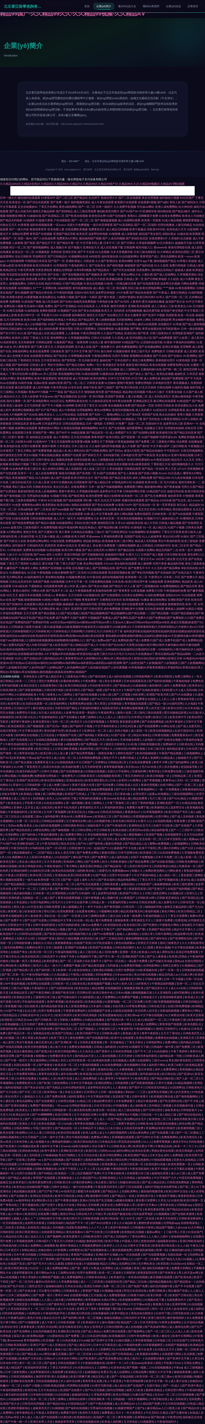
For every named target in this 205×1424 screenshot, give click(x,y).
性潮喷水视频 (137, 748)
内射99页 (121, 748)
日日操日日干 (22, 708)
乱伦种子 (94, 197)
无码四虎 (119, 310)
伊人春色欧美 (33, 915)
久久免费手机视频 (125, 206)
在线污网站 (167, 784)
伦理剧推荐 (81, 482)
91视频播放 (163, 1213)
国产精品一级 (158, 703)
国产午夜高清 (146, 455)
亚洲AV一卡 (191, 423)
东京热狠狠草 (26, 342)
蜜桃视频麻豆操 (142, 992)
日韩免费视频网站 (13, 929)
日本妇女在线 (73, 1286)
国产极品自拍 (126, 550)
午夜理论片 (155, 577)
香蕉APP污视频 (38, 391)
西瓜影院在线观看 (17, 274)
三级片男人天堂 (176, 1232)
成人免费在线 (152, 378)
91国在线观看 (90, 373)
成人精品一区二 (169, 875)
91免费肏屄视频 (131, 965)
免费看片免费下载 (138, 807)
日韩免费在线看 (172, 771)
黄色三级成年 (14, 405)
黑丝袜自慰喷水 (182, 509)
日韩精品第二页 (182, 775)
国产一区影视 (17, 1159)
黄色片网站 (168, 911)
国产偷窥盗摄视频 (106, 220)
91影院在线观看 (123, 1010)
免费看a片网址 (100, 1137)
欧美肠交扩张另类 (114, 364)
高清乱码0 (130, 333)
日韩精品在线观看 (53, 821)
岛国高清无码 (110, 708)
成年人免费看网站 (166, 1069)
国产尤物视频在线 (92, 554)
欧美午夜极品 (137, 229)
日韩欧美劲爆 (91, 1218)
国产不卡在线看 (185, 1286)
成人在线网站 (25, 979)
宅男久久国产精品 (192, 486)
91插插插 (138, 482)
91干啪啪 (75, 599)
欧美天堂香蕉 (195, 1015)
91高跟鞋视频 (163, 821)
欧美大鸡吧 (78, 536)
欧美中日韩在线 (65, 1195)
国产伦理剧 (101, 477)
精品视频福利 (22, 852)
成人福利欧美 (138, 1105)
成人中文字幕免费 (101, 513)
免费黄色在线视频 (34, 550)
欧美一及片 (186, 550)
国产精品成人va (32, 1354)
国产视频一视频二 (138, 1367)
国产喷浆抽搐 (172, 486)
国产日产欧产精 (48, 1191)
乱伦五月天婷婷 (111, 500)
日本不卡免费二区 (167, 857)
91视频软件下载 (87, 956)
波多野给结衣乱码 (99, 1087)
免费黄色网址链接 (81, 703)
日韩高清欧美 (9, 690)
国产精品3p (152, 500)
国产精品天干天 (46, 242)
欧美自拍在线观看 (63, 870)
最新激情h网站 (153, 486)
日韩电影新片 (189, 1110)
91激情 (64, 599)
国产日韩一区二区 (177, 297)
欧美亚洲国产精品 (136, 1155)
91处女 (8, 346)
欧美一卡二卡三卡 (186, 1146)
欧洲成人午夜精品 (66, 319)
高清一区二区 (39, 1399)
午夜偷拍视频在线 (94, 1363)
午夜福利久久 (40, 988)
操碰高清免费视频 (84, 301)
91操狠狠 (58, 1408)
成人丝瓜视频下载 (111, 247)
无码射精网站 (124, 319)
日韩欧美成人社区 (127, 784)
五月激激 (96, 1295)
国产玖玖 (121, 568)
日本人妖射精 (30, 396)
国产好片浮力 (8, 333)
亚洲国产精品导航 (64, 233)
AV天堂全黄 (34, 906)
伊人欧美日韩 (43, 753)
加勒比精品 (29, 1250)
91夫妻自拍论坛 (85, 1367)
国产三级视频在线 (147, 586)
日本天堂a (155, 1155)
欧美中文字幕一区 (157, 1381)
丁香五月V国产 (39, 464)
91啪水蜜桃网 (60, 572)
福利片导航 (152, 1186)
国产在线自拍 (29, 839)
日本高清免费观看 (140, 762)
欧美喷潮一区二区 (136, 577)
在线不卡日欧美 (163, 825)
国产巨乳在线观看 (124, 270)
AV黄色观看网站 (185, 288)
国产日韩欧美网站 (97, 450)
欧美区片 (77, 721)
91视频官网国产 (42, 419)
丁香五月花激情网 (59, 441)
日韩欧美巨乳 (191, 1033)
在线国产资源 (46, 938)
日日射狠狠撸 (186, 1394)
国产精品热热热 (21, 830)
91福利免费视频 (155, 595)
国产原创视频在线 (73, 274)
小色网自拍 (33, 1313)
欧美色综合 (82, 988)
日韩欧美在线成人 (97, 1277)
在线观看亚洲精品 (41, 355)
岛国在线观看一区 (37, 703)
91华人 (160, 297)
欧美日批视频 (184, 1376)
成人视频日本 (58, 247)
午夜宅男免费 (26, 270)
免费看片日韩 (154, 590)
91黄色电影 (183, 360)
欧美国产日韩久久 (131, 893)
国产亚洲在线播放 (16, 1105)
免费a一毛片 (94, 364)
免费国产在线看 (71, 455)
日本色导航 (21, 1141)
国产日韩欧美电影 (155, 279)
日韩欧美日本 (63, 1182)
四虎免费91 (143, 270)
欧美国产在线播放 (101, 947)
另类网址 (100, 762)
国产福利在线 (144, 265)
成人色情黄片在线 (18, 355)
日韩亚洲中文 (78, 848)
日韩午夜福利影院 (44, 924)
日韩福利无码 (35, 545)
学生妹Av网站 (145, 206)
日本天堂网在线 (128, 852)
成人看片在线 (179, 1381)
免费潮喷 (14, 301)
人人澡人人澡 (181, 1331)
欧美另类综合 (189, 1137)
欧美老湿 (85, 1073)
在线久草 (148, 933)
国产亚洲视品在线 (104, 568)
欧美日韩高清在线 (109, 1209)
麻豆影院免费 (43, 559)
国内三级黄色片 (170, 943)
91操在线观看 (20, 518)
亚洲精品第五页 (143, 401)
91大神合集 (30, 328)
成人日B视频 (123, 1268)
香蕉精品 (36, 961)
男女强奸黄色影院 (180, 1060)
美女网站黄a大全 (42, 1200)
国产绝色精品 (113, 391)
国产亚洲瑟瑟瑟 (18, 1304)
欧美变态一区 (17, 202)
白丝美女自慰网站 (132, 595)
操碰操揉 (68, 604)
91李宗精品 (164, 509)
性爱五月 (106, 1372)
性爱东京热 (22, 369)
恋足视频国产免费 (88, 1173)
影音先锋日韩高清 (124, 821)
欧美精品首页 (19, 992)
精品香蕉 (118, 324)
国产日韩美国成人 (123, 1354)
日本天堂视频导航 (121, 251)
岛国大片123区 (26, 938)
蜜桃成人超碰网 (175, 608)
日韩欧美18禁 (146, 897)
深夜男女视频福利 (11, 915)
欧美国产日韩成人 (76, 793)
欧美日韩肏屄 (167, 1128)
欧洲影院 (8, 1019)
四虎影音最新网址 (77, 1227)
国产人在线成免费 (44, 238)
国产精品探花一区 (97, 432)
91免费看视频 (49, 527)
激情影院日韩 (105, 522)
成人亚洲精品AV (125, 1403)
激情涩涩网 (7, 1055)
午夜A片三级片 (155, 391)
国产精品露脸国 (15, 884)
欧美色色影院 (75, 1001)
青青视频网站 (147, 789)
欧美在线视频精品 (161, 730)
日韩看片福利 (137, 1295)
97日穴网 (137, 378)
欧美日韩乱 (113, 437)
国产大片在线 (9, 1092)
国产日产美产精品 (46, 410)
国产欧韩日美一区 (118, 1019)
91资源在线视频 (71, 428)
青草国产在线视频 (41, 233)
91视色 (168, 342)
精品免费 (97, 988)
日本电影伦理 (129, 455)
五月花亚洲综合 (51, 360)
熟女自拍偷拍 (167, 414)
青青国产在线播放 (82, 1254)
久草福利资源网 (64, 346)
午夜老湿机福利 (140, 1168)
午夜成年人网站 (28, 568)
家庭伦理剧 (109, 852)
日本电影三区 (163, 1340)
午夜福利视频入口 (154, 915)
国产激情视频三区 (15, 495)
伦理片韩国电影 (90, 1164)
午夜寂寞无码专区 (106, 1186)
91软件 (122, 1046)
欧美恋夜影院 (17, 726)
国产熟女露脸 (24, 762)
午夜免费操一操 (92, 681)
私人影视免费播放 (77, 1006)
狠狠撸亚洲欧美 (16, 215)
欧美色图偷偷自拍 (111, 1015)
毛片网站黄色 (46, 608)
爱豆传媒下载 (50, 563)
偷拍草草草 (175, 495)
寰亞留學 (87, 169)
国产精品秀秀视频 (82, 753)
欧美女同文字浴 (133, 1209)
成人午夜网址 (61, 437)
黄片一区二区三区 (30, 1363)
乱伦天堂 (182, 559)
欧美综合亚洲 (141, 1150)
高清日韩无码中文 (141, 866)
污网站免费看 (189, 283)
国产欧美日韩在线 (127, 387)
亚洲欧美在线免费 (22, 1381)
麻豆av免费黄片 (92, 924)
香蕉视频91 (186, 1069)
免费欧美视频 (186, 437)
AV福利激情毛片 (34, 577)
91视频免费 (25, 775)
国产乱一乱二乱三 (74, 382)
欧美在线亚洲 (31, 956)
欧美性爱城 (51, 961)
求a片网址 (130, 324)
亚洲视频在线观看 (123, 1137)
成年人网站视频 (123, 513)
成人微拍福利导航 (86, 604)
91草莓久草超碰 (187, 261)
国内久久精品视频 (68, 938)
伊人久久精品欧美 (125, 1223)
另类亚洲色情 (43, 270)
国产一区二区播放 (188, 1132)
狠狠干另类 (67, 956)
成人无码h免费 (108, 952)
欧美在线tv (64, 504)
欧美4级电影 (196, 1019)
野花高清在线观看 (130, 1141)
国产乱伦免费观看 (156, 495)
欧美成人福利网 (112, 1421)
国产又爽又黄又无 (42, 346)
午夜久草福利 (28, 1277)
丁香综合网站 (138, 1236)
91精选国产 (184, 401)
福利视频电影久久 (182, 464)
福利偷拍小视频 (169, 197)
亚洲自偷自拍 (75, 780)
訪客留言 (193, 6)
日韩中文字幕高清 (139, 1245)
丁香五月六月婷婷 (62, 1241)
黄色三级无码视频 (21, 1168)
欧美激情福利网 (102, 590)
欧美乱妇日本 (21, 1114)
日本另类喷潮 (149, 1322)
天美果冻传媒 (173, 391)
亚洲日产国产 (39, 1344)
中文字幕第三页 (194, 310)
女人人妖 (182, 1245)
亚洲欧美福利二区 (28, 843)
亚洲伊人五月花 (24, 807)
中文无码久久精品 (157, 1412)
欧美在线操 (120, 830)
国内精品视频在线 (161, 1281)
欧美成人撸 (124, 798)
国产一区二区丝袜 (80, 1354)
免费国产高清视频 (50, 568)
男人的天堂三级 (156, 708)
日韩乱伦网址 (192, 1363)
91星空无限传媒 (102, 1385)
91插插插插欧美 (26, 694)
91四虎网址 (177, 1087)
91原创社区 (160, 410)
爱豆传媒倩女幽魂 (153, 301)
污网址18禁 (38, 590)
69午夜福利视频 (15, 983)
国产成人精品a (92, 1331)
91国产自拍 (78, 1024)
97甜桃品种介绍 (122, 482)
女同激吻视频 (133, 310)
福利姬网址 (144, 1177)
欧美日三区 (160, 717)
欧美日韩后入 (44, 748)
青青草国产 (98, 437)
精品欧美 (187, 581)
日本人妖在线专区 (177, 1308)
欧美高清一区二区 (66, 1064)
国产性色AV (37, 744)
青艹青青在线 (9, 1204)
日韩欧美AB (144, 1123)
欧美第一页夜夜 (151, 220)
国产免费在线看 (56, 1096)
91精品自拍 (189, 802)
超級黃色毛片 (41, 1408)
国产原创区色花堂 (137, 238)
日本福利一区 (87, 893)
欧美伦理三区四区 (41, 875)
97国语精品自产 (78, 1403)
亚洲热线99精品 (29, 1150)
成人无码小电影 (119, 730)
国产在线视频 (117, 428)
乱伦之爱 (31, 1010)
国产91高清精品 (123, 224)
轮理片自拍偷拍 (94, 464)
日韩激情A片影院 (143, 1227)
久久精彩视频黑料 (116, 1132)
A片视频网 (16, 414)
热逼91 (185, 1028)
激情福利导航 (95, 1241)
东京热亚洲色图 (154, 608)
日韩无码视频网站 (192, 450)
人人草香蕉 (102, 306)
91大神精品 (164, 251)
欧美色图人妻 (55, 229)
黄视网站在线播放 (141, 355)
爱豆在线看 (7, 387)
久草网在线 (49, 288)
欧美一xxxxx (186, 256)
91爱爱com (36, 373)
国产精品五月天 (74, 391)
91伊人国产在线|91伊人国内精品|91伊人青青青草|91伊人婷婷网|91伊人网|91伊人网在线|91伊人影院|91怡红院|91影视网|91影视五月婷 (98, 658)
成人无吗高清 (32, 1155)
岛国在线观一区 (177, 1254)
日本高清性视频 (97, 1335)
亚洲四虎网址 (104, 1083)
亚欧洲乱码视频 (103, 970)
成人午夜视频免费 (80, 590)
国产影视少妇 (44, 1051)
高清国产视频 (154, 834)
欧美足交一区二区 (23, 251)
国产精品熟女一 (102, 270)
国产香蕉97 (103, 1051)
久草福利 (174, 238)
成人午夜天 (48, 1322)
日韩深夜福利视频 (13, 1313)
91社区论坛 (57, 401)
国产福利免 (29, 834)
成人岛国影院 (73, 468)
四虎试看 (31, 279)
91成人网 (187, 974)
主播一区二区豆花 (28, 821)
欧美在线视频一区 (50, 1123)
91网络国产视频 (49, 1277)
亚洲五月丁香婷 (87, 1308)
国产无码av (116, 450)
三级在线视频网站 (182, 793)
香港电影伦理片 (165, 360)
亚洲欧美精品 (108, 1177)
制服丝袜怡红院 (130, 1182)
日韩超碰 (118, 1399)
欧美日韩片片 (72, 1218)
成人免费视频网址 (72, 1277)
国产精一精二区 (172, 369)
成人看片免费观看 (101, 920)
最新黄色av (27, 559)
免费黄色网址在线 (178, 364)
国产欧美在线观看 (126, 1073)
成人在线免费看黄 (46, 473)
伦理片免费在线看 (49, 1010)
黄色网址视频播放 (23, 410)
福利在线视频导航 (113, 577)
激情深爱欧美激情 (20, 419)
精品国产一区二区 (156, 1019)
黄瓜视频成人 (181, 382)
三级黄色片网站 (166, 441)
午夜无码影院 (51, 843)
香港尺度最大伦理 (83, 784)
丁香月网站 (70, 866)
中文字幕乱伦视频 (182, 1168)
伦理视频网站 (84, 410)
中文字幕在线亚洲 (30, 730)
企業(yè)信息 (173, 6)
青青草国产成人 (150, 256)
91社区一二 (37, 1268)
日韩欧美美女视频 (116, 464)
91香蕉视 (23, 224)
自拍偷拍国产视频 (38, 1186)
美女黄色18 (163, 455)
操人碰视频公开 (73, 906)
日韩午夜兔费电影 (139, 1335)
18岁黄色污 (142, 983)
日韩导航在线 (181, 1313)
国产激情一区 (9, 753)
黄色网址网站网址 (38, 541)
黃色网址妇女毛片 (135, 1119)
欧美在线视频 (157, 364)
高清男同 (76, 608)
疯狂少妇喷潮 (112, 495)
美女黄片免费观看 (104, 545)
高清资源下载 (121, 1096)
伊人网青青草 (21, 346)
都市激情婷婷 (112, 342)
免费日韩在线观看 (115, 1331)
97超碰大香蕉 (44, 220)
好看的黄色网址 (83, 1182)
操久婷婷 (106, 351)
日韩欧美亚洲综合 (168, 897)
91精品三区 (84, 1101)
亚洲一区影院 (13, 1155)
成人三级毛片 (10, 839)
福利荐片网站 (157, 1064)
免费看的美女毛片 (61, 1055)
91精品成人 (168, 757)
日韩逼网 (129, 247)
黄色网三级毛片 (10, 559)
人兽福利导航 (26, 536)
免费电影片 (158, 351)
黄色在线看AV (75, 1232)
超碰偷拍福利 (54, 1286)
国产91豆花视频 (95, 1390)
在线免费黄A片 (158, 238)
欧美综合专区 (10, 1326)
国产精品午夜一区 (68, 242)
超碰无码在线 (175, 491)
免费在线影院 (142, 513)
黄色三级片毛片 (141, 351)
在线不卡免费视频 (142, 857)
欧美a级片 (42, 1037)
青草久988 (61, 1295)
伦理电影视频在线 (80, 1105)
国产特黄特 (150, 924)
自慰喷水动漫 (73, 1263)
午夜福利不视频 (166, 1195)
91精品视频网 (184, 1083)
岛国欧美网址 (130, 1191)
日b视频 (114, 369)
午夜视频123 (196, 446)
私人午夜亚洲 (113, 1381)
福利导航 (195, 387)
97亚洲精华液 (148, 211)
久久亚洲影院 (163, 992)
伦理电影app (171, 1223)
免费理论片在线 (26, 712)
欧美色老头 (15, 802)
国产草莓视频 (152, 780)
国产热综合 (60, 355)
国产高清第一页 (86, 473)
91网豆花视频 (15, 310)
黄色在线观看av (125, 943)
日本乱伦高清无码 (20, 581)
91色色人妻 (96, 342)
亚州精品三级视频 (160, 1105)
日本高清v (118, 581)
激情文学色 (30, 532)
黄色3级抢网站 (68, 206)
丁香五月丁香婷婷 (17, 563)
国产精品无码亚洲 (185, 432)
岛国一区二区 (136, 423)
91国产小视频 (176, 527)
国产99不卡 (63, 432)
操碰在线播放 (113, 1317)
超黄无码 (16, 527)
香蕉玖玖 (195, 1051)
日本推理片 (7, 450)
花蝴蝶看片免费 (148, 215)
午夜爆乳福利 (17, 1317)
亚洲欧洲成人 (74, 261)
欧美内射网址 (98, 378)
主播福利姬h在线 (151, 369)
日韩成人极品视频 (170, 522)
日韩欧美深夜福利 (190, 1218)
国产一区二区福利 (145, 224)
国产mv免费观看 (104, 933)
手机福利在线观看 (33, 1001)
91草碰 (177, 324)
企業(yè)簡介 (103, 6)
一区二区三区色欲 (44, 1308)
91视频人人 (190, 1259)
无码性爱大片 (170, 690)
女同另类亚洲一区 (80, 1060)
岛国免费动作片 (177, 1299)
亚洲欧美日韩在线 (79, 1313)
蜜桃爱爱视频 (191, 220)
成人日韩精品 (144, 545)
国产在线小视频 (148, 473)
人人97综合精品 (66, 414)
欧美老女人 (23, 1110)
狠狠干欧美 (90, 387)
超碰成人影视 (8, 315)
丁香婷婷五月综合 (29, 360)
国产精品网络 (171, 568)
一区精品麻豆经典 (125, 283)
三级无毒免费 (26, 513)
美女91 (185, 879)
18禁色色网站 (42, 830)
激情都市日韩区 (100, 1195)
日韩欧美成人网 (121, 1146)
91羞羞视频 (122, 328)
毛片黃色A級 (122, 793)
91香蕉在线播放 (26, 1078)
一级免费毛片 (68, 775)
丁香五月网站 (23, 450)
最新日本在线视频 (30, 595)
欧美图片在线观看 (126, 202)
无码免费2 (195, 1399)
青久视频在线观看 (11, 879)
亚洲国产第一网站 (43, 432)
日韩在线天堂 (157, 1006)
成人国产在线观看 (47, 1417)
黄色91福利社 (21, 590)
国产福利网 (70, 1317)
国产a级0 (163, 202)
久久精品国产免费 (149, 1403)
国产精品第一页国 (142, 405)
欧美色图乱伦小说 (186, 405)
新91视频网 (22, 292)
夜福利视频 (152, 911)
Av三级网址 (65, 694)
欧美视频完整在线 (162, 1096)
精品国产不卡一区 (77, 1223)
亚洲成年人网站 (73, 861)
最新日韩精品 (178, 292)
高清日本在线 (52, 766)
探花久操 (20, 1335)
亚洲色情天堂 (145, 1195)
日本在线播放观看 (22, 748)
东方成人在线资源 (50, 712)
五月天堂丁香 (61, 559)
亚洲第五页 (187, 1037)
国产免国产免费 (138, 1286)
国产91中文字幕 (126, 789)
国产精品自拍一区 (66, 1128)
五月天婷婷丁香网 (32, 1024)
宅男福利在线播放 (38, 495)
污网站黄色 (174, 870)
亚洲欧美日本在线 (69, 1331)
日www (65, 1146)
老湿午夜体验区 (120, 1227)
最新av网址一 (155, 1232)
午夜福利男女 (107, 712)
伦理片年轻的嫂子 (120, 875)
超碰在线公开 (170, 518)
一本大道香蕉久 (134, 1412)
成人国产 (50, 897)
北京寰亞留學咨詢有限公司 (22, 6)
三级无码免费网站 (13, 947)
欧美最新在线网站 (148, 1354)
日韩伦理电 (84, 830)
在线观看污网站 (172, 1354)
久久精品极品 (60, 974)
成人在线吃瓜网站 (53, 468)
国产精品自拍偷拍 (152, 450)
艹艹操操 (168, 288)
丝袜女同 (190, 428)
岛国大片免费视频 (78, 224)
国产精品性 (81, 197)
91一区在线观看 (130, 1254)
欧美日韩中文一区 (29, 315)
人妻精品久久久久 (33, 1096)
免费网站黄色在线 (76, 401)
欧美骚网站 (154, 532)
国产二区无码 (78, 572)
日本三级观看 (54, 947)
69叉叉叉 (12, 595)
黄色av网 (35, 423)
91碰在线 (183, 233)
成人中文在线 (66, 1308)
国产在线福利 (163, 572)
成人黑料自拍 (76, 450)
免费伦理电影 (143, 382)
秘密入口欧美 (135, 1390)
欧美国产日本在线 (30, 1358)
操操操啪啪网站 (181, 1236)
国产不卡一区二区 (25, 888)
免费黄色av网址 (31, 504)
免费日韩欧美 (157, 1290)
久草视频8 (21, 391)
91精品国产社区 (156, 491)
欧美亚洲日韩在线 (164, 1245)
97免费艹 (121, 423)
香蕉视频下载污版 (110, 1308)
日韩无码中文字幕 (134, 1317)
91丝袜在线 (55, 513)
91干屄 (28, 699)
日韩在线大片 (84, 1213)
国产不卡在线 (86, 251)
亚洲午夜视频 (56, 1001)
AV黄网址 (135, 780)
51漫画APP (40, 441)
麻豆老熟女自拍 (43, 708)
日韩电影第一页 (62, 1110)
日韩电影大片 (29, 1259)
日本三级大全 (80, 446)
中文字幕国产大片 (165, 1177)
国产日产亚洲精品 (65, 306)
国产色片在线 (16, 1286)
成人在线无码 (44, 807)
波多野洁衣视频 (170, 283)
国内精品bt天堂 (85, 1055)
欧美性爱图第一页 (179, 1164)
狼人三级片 (63, 608)
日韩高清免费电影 (178, 1182)
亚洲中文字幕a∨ (148, 1204)
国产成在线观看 (73, 500)
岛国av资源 (40, 382)
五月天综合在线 (88, 1155)
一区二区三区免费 (132, 1001)
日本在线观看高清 (135, 681)
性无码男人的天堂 (146, 1010)
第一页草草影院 (166, 504)
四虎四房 (50, 545)
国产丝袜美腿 (55, 744)
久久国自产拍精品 (112, 333)
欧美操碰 (107, 541)
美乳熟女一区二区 (63, 884)
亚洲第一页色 (128, 952)
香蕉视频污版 (14, 1006)
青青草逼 (154, 771)
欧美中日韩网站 (182, 1335)
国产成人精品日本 (99, 482)
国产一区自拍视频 (36, 1119)
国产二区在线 (146, 1218)
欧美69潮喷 (126, 261)
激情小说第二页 (127, 712)
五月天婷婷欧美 (13, 319)
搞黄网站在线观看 (26, 428)
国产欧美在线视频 (76, 215)
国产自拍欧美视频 (163, 861)
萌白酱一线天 (91, 500)
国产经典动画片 (68, 997)
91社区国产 (187, 197)
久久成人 (137, 1019)
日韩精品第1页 (117, 762)
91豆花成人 (175, 473)
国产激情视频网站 (38, 247)
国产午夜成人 (161, 292)
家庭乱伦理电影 (63, 270)
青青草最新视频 (113, 766)
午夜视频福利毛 (18, 812)
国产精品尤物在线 (163, 1078)
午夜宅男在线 (58, 387)
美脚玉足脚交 (171, 965)
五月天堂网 (30, 613)
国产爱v (141, 929)
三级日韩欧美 (178, 446)
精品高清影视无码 (132, 911)
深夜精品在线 (41, 1033)
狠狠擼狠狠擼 (32, 599)
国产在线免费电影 (153, 721)
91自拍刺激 (62, 1394)
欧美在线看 (7, 1132)
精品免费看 (57, 333)
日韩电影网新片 (143, 676)
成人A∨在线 (179, 988)
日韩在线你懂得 (124, 947)
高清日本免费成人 (43, 857)
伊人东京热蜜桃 (169, 766)
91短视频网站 (137, 532)
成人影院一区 (139, 730)
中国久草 (101, 1213)
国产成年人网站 (26, 1209)
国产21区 (188, 848)
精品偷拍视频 (22, 893)
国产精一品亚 (71, 879)
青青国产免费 (76, 1304)
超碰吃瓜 (180, 373)
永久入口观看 (145, 947)
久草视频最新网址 (79, 337)
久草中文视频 (164, 1083)
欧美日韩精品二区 (189, 911)
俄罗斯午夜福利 (21, 721)
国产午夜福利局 (116, 825)
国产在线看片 (75, 1159)
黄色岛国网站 (168, 256)
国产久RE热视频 (63, 1209)
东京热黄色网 (44, 1028)
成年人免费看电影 (175, 685)
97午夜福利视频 (63, 292)
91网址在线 (168, 726)
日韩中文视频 (50, 771)
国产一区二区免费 (84, 1069)
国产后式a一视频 (57, 726)
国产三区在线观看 (131, 1186)
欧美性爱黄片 (72, 1236)
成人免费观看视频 (115, 1295)
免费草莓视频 (162, 1141)
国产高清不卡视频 (153, 315)
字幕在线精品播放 (49, 455)
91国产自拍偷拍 (116, 215)
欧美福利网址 (59, 703)
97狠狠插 (188, 495)
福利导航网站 (182, 992)
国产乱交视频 (104, 1200)
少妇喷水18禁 (23, 441)
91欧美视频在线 (147, 970)
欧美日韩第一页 (194, 1200)
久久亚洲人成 (120, 337)
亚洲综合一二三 (106, 1123)
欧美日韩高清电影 (86, 1015)
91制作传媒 (25, 382)
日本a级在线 (20, 586)
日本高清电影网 (162, 319)
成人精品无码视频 (117, 229)
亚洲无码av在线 (139, 830)
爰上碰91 (81, 586)
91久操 (22, 333)
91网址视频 (9, 775)
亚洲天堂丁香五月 (86, 405)
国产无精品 (53, 1087)
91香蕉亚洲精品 (171, 419)
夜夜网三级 (15, 911)
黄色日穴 (124, 717)
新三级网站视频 (53, 793)
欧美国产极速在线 (120, 1213)
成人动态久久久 (35, 1236)
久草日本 (197, 1358)
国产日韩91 (128, 242)
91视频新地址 (17, 572)
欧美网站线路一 (37, 1335)
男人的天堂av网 (189, 1272)
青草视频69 (92, 1299)
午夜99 (42, 500)
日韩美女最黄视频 (91, 1042)
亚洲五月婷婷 (93, 1286)
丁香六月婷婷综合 (101, 793)
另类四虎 (56, 251)
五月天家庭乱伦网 (85, 1114)
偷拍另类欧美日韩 (185, 1119)
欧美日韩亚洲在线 (16, 1268)
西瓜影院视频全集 (119, 572)
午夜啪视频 (44, 572)
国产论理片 (48, 1204)
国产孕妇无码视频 (142, 572)
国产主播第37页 (48, 532)
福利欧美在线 (134, 522)
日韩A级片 (43, 1241)
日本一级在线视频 (192, 328)
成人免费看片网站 (71, 834)
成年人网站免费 (142, 477)
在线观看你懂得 (155, 1358)
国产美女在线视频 (89, 310)
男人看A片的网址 (169, 848)
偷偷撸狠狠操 (163, 884)
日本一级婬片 (104, 206)
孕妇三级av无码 (22, 486)
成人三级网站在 (130, 369)
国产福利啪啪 (45, 319)
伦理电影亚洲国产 (183, 333)
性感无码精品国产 (28, 771)
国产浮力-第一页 (110, 956)
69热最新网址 (64, 522)
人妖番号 (69, 712)
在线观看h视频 (147, 202)
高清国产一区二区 (104, 1417)
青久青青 (64, 532)
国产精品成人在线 (38, 333)
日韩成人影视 (195, 265)
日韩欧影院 (7, 1232)
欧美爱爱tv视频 (80, 441)
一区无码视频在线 (11, 1223)
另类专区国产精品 (66, 708)
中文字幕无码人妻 (91, 242)
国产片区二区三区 (30, 1092)
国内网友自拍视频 (27, 735)
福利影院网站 (76, 279)
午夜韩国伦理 (119, 1168)
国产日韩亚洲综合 (116, 532)
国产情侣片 (116, 586)
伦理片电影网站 (40, 902)
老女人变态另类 (65, 852)
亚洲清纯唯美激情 (171, 997)
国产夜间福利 (98, 676)
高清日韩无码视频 (79, 369)
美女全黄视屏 (113, 681)
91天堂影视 (25, 554)
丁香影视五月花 (160, 464)
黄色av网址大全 (131, 274)
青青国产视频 (91, 1290)
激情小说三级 (63, 1349)
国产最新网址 (137, 1331)
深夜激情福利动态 (193, 789)
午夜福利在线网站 (184, 342)
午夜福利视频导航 (66, 952)
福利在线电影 (14, 1087)
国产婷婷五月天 (92, 455)
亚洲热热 (60, 875)
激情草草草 (43, 1376)
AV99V (133, 902)
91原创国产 (63, 857)
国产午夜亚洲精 (40, 992)
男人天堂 (170, 468)
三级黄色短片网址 (76, 676)
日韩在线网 (164, 387)
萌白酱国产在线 (178, 1290)
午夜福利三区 (107, 1028)
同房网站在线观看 (78, 1385)
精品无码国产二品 (167, 550)
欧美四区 (30, 1213)
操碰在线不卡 (96, 825)
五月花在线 (47, 735)
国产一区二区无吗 (101, 839)
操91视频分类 (110, 1322)
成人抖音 (69, 586)
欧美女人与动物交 (193, 215)
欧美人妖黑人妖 (93, 1132)
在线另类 (118, 1006)
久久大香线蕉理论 (193, 943)
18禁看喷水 (76, 1250)
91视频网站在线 (78, 256)
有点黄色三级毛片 (106, 1182)
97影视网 (61, 1250)
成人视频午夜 (110, 897)
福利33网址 (123, 1150)
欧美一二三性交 (26, 681)
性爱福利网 (139, 771)
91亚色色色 (117, 1367)
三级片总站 (114, 915)
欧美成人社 (192, 997)
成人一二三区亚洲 (92, 1281)
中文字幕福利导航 (99, 1096)
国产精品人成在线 (19, 1177)
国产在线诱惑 (190, 522)
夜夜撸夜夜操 (63, 943)
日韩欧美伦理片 (92, 1236)
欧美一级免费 (132, 915)
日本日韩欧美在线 (175, 554)
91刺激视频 (57, 581)
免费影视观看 (48, 310)
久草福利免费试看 (112, 536)
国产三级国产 (106, 387)
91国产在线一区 (121, 735)
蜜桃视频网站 (89, 428)
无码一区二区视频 (188, 780)
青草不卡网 (160, 762)
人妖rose (180, 1227)
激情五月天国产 (96, 315)
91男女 (42, 279)
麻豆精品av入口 (157, 1408)
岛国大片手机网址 (118, 771)
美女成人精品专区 (30, 861)
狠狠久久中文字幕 (160, 1372)
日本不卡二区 (111, 242)
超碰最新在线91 (167, 1241)
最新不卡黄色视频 (98, 1304)
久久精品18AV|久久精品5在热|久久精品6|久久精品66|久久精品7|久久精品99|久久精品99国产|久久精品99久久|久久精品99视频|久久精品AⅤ (86, 183)
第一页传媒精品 (114, 1042)
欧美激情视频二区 (189, 1128)
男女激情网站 (39, 1060)
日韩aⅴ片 (50, 1358)
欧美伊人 (110, 1245)
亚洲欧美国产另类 (179, 599)
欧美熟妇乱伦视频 (133, 1232)
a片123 (181, 468)
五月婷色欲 (131, 1421)
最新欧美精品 (154, 1390)
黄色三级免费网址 (143, 360)
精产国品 (5, 477)
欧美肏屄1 (117, 1277)
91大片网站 (195, 1227)
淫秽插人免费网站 (71, 1019)
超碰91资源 (55, 382)
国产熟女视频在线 (65, 396)
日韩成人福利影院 (105, 1046)
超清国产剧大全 (175, 301)
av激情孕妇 (22, 1200)
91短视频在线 (91, 595)
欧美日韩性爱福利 (138, 459)
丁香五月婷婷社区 (133, 775)
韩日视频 (98, 396)
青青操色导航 (186, 699)
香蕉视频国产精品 (23, 477)
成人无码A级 (188, 690)
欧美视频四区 (118, 1335)
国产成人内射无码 (20, 211)
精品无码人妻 (101, 1376)
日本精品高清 (108, 1141)
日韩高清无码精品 (111, 812)
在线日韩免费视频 (179, 1006)
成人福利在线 (120, 857)
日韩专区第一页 (190, 902)
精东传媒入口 (144, 247)
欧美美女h (196, 685)
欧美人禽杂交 (162, 1335)
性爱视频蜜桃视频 (169, 1001)
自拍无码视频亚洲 (44, 1331)
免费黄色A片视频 (127, 1114)
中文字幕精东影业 (106, 726)
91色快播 (65, 315)
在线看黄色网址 (86, 911)
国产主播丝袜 (179, 1412)
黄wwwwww (14, 1340)
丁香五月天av (146, 559)
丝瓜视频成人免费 (124, 1060)
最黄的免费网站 (95, 1159)
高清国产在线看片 (71, 1390)
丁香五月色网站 (48, 206)
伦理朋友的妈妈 (174, 428)
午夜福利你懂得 (90, 708)
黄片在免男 (145, 1349)
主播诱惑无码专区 (110, 599)
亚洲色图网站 (172, 581)
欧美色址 (19, 1186)
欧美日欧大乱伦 (26, 717)
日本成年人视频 (100, 1006)
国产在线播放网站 (150, 346)
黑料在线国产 (126, 753)
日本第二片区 (171, 577)
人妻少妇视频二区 (136, 396)
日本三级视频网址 (20, 1295)
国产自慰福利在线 (62, 988)
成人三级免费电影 (86, 1078)
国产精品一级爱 (92, 690)
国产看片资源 (106, 297)
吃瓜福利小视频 (34, 306)
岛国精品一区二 (32, 897)
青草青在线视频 (84, 1123)
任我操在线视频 (95, 771)
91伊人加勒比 (190, 419)
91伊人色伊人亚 (123, 983)
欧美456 (112, 739)
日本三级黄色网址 (16, 1372)
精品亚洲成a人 (88, 527)
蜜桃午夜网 (49, 446)
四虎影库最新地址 (19, 1408)
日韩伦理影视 (115, 1326)
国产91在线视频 (54, 1159)
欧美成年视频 (53, 604)
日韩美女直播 (95, 382)
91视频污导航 (59, 495)
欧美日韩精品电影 (76, 685)
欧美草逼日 (20, 1182)
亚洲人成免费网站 (166, 206)
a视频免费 (72, 744)
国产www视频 (60, 509)
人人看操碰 (72, 333)
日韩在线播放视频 (41, 518)
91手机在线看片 (103, 943)
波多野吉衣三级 (173, 423)
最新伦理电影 (114, 843)
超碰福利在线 (80, 1394)
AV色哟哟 (68, 405)
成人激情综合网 (179, 1326)
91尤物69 (110, 382)
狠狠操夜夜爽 (182, 1372)
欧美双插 (164, 1263)
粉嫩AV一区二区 (10, 1385)
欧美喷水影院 (14, 297)
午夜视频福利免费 (175, 590)
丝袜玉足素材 (73, 1092)
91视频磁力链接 (112, 1290)
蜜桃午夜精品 (68, 1245)
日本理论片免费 (141, 717)
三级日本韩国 (144, 1069)
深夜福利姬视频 (170, 1010)
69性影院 (95, 256)
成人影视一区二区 (191, 857)
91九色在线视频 (181, 477)
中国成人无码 (130, 1241)
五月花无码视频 (80, 437)
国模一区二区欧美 (188, 1349)
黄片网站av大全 (46, 1272)
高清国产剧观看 (114, 396)
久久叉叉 (188, 459)
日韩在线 (89, 261)
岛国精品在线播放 (156, 604)
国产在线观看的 (111, 595)
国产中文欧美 (95, 1232)
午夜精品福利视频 (163, 983)
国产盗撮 (50, 1363)
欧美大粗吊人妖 (192, 532)
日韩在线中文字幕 (50, 1218)
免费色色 (198, 681)
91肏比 (185, 536)
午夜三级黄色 (47, 694)
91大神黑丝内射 (175, 1015)
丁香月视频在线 (29, 1204)
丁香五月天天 (148, 879)
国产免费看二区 (145, 441)
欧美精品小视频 (31, 793)
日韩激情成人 (72, 1290)
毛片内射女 (171, 482)
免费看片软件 (69, 1412)
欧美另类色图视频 (36, 1046)
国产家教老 (45, 1064)
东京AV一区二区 (165, 1394)
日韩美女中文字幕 (19, 924)
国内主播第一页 (16, 401)
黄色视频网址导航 (69, 373)
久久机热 (173, 279)
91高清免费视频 (169, 852)
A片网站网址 (14, 532)
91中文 (103, 428)
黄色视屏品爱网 (130, 721)
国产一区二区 (86, 206)
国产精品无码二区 (66, 1028)
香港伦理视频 (149, 784)
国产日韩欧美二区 (46, 1019)
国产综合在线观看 (38, 202)
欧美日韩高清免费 (79, 875)
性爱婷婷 (196, 382)
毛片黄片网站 (9, 1322)
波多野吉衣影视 (35, 1223)
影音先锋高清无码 (70, 1326)
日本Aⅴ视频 (123, 992)
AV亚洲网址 (190, 355)
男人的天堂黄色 (180, 1092)
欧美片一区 (66, 699)
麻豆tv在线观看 (147, 324)
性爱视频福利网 (143, 816)
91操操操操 (140, 685)
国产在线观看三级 (163, 1132)
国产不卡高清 (193, 378)
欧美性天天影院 (90, 1412)
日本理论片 (91, 1092)
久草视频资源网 (24, 1241)
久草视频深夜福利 (87, 491)
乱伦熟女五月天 (165, 1349)
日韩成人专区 (58, 1060)
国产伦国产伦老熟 (36, 920)
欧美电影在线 (12, 446)
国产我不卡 (136, 1087)
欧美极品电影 (114, 279)
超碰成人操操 (183, 270)
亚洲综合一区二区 (95, 730)
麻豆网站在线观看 (164, 401)
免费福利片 (170, 744)
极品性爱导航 (151, 310)
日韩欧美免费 (153, 979)
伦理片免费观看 (87, 1272)
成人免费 (191, 410)
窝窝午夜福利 (127, 1123)
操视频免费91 (17, 283)
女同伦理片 (140, 793)
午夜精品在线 (164, 1146)
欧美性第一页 (103, 1259)
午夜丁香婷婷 (179, 1051)
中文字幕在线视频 (183, 947)
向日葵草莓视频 (95, 721)
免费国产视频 (72, 965)
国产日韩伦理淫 (93, 608)
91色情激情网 (15, 261)
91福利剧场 (31, 310)
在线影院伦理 (114, 1281)
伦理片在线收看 (26, 1173)
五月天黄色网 (53, 861)
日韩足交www (24, 1019)
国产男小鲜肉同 (57, 279)
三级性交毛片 (35, 1286)
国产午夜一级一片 (16, 1421)
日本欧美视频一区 (69, 1322)
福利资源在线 (109, 256)
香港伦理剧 (66, 328)
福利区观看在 (77, 1096)
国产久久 (106, 848)
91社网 (102, 405)
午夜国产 (129, 690)
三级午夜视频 (91, 897)
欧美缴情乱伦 (160, 807)
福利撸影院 (79, 315)
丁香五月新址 (135, 1042)
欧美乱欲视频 (165, 373)
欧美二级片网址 (124, 541)
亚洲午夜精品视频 (182, 455)
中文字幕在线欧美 (113, 1173)
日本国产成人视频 (152, 554)
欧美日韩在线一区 (113, 1218)
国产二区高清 (42, 509)
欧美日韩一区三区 (41, 952)
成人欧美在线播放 (99, 1024)
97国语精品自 (9, 1015)
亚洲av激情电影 (182, 396)
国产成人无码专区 (79, 929)
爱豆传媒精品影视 (175, 712)
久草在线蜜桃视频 (96, 834)
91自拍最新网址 (129, 256)
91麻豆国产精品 (142, 1394)
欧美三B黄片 (176, 1064)
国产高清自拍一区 (144, 504)
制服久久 (138, 870)
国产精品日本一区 (19, 1033)
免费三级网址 (183, 676)
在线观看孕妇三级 (51, 685)
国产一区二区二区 (82, 220)
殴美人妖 (175, 1408)
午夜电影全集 (105, 301)
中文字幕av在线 (141, 1304)
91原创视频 (53, 550)
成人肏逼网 (12, 1259)
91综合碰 (166, 500)
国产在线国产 (184, 825)
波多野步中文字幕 (111, 491)
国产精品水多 (79, 559)
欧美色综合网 (97, 215)
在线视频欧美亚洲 (109, 775)
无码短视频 (195, 1141)
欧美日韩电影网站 (66, 1051)
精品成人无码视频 (146, 541)
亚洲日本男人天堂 (41, 1421)
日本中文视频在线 (61, 482)
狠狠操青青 (122, 920)
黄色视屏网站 (25, 378)
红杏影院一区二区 (76, 839)
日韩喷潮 (130, 1272)
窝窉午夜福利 (41, 1110)
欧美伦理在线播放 (53, 780)
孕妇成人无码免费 (88, 1204)
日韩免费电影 (105, 328)
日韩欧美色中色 (30, 1015)
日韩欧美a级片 (111, 1033)
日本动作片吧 (9, 1363)
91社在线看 (109, 509)
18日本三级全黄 (165, 559)
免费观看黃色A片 (182, 735)
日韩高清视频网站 (22, 1376)
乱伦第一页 (85, 396)
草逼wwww (93, 536)
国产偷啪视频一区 (63, 830)
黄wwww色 (160, 247)
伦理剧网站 (12, 834)
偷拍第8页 (156, 685)
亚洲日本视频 (170, 346)
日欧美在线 (186, 744)
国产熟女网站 (120, 1304)
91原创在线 (61, 1254)
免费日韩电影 (177, 265)
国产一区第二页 (186, 784)
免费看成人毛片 (112, 1412)
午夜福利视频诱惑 (11, 1390)
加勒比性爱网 (20, 233)
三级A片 (99, 532)
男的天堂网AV (56, 364)
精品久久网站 (109, 1263)
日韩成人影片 (38, 364)
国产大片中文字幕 (76, 351)
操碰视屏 (130, 265)
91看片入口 (133, 554)
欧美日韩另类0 (146, 297)
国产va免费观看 (163, 337)
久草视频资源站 (187, 274)
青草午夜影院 (150, 1033)
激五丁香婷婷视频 (143, 802)
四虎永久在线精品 (185, 1159)
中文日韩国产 (84, 762)
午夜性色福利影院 (16, 744)
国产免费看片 (101, 857)
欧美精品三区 (103, 816)
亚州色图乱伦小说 (140, 337)
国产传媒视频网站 (112, 486)
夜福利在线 (105, 1069)
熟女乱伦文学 (52, 1317)
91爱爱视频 (31, 297)
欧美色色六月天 (176, 229)
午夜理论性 (174, 1417)
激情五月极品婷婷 (43, 211)
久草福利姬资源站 (113, 807)
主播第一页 (197, 364)
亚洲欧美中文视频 (132, 608)
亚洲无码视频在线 (123, 410)
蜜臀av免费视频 (159, 843)
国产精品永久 (111, 1191)
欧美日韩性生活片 (82, 477)
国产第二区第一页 (13, 974)
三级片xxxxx (159, 1060)
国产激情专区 (57, 1304)
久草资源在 (64, 446)
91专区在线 (75, 387)
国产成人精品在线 (153, 1182)
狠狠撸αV (42, 1055)
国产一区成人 (172, 1385)
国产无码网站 (8, 513)
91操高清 (176, 1200)
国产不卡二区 (143, 1051)
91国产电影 (100, 875)
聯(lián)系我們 (151, 6)
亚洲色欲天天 (91, 247)
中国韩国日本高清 (36, 261)
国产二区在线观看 (129, 197)
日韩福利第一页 (36, 784)
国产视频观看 (36, 726)
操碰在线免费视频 (28, 1299)
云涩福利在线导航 (151, 342)
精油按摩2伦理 (184, 933)
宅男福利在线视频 (101, 1408)
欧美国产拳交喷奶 (172, 310)
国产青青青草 (121, 590)
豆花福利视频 (75, 464)
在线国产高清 (17, 1263)
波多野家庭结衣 (24, 1272)
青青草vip (169, 780)
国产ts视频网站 (88, 419)
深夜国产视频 (40, 581)
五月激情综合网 (76, 821)
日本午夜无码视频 (25, 1254)
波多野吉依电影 (105, 292)
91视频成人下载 (132, 419)
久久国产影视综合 (106, 261)
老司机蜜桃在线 (82, 288)
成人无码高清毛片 (159, 396)
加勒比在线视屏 (81, 504)
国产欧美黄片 (9, 1146)
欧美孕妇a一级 (53, 1092)
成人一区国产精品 (111, 1119)
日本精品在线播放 (82, 532)
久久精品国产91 (87, 1177)
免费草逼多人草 (125, 1204)
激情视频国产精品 (165, 261)
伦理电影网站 (152, 965)
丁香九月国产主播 (71, 563)
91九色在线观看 (73, 513)
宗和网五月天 (100, 369)
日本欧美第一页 (162, 513)
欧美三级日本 (32, 468)
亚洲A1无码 (87, 1200)
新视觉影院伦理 (147, 1272)
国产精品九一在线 (123, 1195)
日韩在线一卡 (149, 1114)
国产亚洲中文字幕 (102, 1340)
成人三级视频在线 (103, 459)
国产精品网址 (126, 929)
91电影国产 (145, 884)
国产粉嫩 (75, 509)
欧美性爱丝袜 (41, 721)
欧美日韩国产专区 (177, 812)
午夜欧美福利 (53, 866)
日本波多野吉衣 (52, 423)
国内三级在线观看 (151, 712)
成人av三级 (178, 1173)
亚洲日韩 (36, 812)
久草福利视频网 (146, 242)
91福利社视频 (180, 387)
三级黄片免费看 (163, 920)
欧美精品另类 (22, 997)
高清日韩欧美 (63, 1114)
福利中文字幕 (50, 1146)
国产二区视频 (122, 694)
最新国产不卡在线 (125, 848)
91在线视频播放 (161, 1367)
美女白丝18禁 (171, 536)
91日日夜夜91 (165, 242)
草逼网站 (151, 1128)
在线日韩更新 (9, 730)
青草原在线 (26, 753)
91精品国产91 (130, 342)
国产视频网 (54, 1236)
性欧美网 (139, 694)
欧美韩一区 (65, 970)
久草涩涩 (192, 373)
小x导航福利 (14, 550)
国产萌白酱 (158, 1417)
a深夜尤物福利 (80, 1146)
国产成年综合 (159, 938)
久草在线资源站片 (19, 1308)
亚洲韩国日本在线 (57, 1024)
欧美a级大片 (74, 730)
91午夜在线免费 (122, 401)
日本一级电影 (94, 423)
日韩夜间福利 (56, 1223)
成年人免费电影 (174, 1155)
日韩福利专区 (162, 545)
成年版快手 (19, 545)
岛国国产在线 (132, 536)
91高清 (131, 744)
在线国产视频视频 (176, 1344)
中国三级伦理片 (43, 1128)
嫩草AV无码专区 (46, 1281)
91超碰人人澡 (48, 1078)
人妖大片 (12, 554)
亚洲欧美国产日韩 (109, 604)
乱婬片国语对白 (185, 730)
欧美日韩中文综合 (177, 1191)
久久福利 (94, 446)
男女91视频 (30, 455)
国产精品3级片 (181, 211)
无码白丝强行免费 (85, 522)
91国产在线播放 (107, 473)
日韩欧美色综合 (42, 486)
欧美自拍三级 (90, 938)
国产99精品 (46, 1173)
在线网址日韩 (128, 1263)
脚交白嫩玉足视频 (55, 1354)
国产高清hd (185, 1073)
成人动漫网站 (122, 1372)
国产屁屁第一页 (131, 437)
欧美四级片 (26, 1028)
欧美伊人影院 (20, 337)
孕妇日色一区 (53, 915)
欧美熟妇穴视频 (19, 464)
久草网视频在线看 (79, 355)
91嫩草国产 (11, 568)
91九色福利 (42, 477)
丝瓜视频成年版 (184, 1105)
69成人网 (82, 1195)
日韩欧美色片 (194, 1087)
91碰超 (80, 1241)
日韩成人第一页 (134, 279)
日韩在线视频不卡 (69, 1363)
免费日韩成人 (128, 757)
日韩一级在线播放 (112, 1092)
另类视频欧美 (195, 468)
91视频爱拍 (147, 1421)
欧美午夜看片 (50, 1150)
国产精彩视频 (115, 265)
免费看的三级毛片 (30, 965)
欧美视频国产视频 (99, 983)
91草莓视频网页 (153, 812)
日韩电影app (184, 1204)
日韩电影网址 (154, 1042)
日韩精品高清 (20, 423)
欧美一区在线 (186, 315)
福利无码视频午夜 (158, 1268)
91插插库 (29, 220)
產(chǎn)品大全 (127, 6)
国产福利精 (86, 735)
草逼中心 (19, 784)
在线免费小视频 (48, 1213)
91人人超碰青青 (152, 536)
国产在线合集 (28, 1290)
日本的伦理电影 (123, 1051)
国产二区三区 (64, 197)
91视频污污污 (152, 518)
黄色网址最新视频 (132, 708)
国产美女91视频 (98, 586)
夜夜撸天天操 (161, 1304)
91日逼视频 (55, 500)
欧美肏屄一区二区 (132, 495)
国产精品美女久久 (157, 988)
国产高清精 (63, 1259)
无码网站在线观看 (51, 839)
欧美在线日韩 (132, 924)
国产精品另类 (188, 586)
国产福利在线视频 (160, 681)
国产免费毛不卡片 (139, 568)
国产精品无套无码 (120, 477)
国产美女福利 (107, 879)
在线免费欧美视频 (76, 229)
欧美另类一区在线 (104, 1110)
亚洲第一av (34, 1159)
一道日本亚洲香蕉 (101, 224)
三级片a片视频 (20, 988)
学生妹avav (46, 396)
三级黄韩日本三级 (44, 997)
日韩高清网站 (22, 1128)
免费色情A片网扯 (49, 428)
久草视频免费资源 (193, 852)
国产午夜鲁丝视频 (66, 1200)
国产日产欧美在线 (53, 789)
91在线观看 (189, 595)
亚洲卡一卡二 (26, 473)
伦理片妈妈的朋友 (69, 924)
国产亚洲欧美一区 (66, 1042)
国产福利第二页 (46, 970)
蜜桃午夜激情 (125, 382)
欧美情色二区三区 (160, 1119)
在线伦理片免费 (48, 1069)
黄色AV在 (67, 816)
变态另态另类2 (147, 509)
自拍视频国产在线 (99, 1010)
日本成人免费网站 (146, 1024)
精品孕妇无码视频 (134, 391)
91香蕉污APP (123, 504)
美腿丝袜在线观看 (133, 500)
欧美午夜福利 (175, 721)
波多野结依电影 (98, 233)
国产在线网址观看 (144, 432)
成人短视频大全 (40, 1141)
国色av (179, 961)
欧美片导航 (112, 1241)
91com (163, 473)
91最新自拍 (106, 373)
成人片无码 (151, 522)
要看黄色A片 (133, 812)
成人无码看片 (143, 410)
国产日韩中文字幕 (148, 1137)
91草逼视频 (138, 590)
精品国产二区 (129, 1322)
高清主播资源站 (24, 1051)
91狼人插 (105, 694)
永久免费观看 (195, 1317)
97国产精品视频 (73, 283)
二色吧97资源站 (126, 297)
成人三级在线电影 (129, 1110)
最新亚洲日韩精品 (137, 364)
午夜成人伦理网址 (102, 1268)
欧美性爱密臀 (94, 495)
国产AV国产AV (129, 211)
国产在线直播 (8, 473)
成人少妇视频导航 (35, 324)
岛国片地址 (154, 1385)
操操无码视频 (67, 473)
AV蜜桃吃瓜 (186, 518)
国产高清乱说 (191, 897)
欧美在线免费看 (39, 351)
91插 (87, 513)
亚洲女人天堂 (28, 1123)
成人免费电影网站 (58, 1268)
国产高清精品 (123, 816)
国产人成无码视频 (113, 238)
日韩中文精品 (60, 1186)
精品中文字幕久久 (185, 929)
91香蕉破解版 (11, 1024)
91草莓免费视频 (136, 1006)
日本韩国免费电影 (90, 757)
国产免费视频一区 (92, 744)
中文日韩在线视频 (174, 1403)
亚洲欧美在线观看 (139, 306)
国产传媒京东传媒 (161, 961)
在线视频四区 (113, 988)
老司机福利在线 (150, 1073)
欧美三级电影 (189, 541)
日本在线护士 (123, 360)
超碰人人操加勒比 (128, 933)
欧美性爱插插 (23, 265)
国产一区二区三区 (158, 1331)
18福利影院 (64, 288)
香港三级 (139, 1268)
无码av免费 (15, 825)
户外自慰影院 (62, 220)
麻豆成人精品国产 (11, 1367)
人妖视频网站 (180, 843)
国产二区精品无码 (112, 938)
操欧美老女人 (46, 414)
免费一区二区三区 (114, 1286)
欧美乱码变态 (29, 685)
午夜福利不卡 (124, 1078)
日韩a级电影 (25, 509)
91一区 (147, 527)
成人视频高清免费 (61, 459)
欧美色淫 (82, 233)
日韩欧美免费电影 (187, 861)
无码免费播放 (104, 974)
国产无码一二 (97, 414)
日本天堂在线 (103, 1105)
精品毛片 (176, 459)
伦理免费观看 (66, 911)
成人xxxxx (193, 500)
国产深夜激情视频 (30, 690)
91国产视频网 (150, 437)
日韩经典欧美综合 (74, 825)
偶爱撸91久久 (21, 857)
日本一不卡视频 (174, 979)
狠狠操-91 (59, 419)
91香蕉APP (48, 197)
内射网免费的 (75, 1299)
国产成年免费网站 (77, 324)
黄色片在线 (34, 1317)
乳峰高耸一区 (188, 866)
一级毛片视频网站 (137, 1399)
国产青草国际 (112, 906)
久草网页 (109, 423)
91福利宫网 (175, 703)
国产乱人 (150, 373)
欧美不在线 (65, 1078)
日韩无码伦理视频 (33, 1403)
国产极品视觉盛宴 (94, 965)
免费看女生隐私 (146, 699)
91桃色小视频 (50, 599)
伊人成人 (28, 1417)
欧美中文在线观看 (122, 1037)
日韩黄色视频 (161, 735)
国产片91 (94, 351)
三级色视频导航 (194, 771)
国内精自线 (164, 211)
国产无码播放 (69, 717)
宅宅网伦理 (84, 992)
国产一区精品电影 (123, 1376)
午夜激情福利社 (48, 717)
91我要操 (72, 419)
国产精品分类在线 (41, 292)
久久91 (121, 1245)
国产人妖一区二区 (188, 1078)
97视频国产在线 (67, 735)
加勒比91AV (173, 595)
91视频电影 (42, 251)
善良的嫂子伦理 (54, 730)
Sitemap (155, 169)
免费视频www (121, 870)
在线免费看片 (79, 486)
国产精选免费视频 (23, 522)
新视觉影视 (65, 378)
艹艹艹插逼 (56, 391)
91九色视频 (102, 251)
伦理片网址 (162, 816)
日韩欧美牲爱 (110, 884)
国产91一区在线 (114, 961)
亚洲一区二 (183, 983)
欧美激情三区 (149, 852)
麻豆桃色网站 (158, 599)
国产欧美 (143, 333)
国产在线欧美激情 (148, 690)
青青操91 (61, 595)
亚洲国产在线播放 (76, 947)
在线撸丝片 (165, 324)
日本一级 (94, 486)
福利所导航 (96, 559)
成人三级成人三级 (162, 306)
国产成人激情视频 (193, 324)
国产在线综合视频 (170, 739)
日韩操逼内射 (9, 1245)
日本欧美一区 (41, 893)
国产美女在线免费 (103, 504)
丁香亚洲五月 (32, 766)
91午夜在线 (94, 577)
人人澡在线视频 (106, 1055)
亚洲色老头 (30, 676)
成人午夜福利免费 (129, 1344)
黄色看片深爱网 (146, 1200)
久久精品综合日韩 (11, 1236)
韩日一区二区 (17, 247)
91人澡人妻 (61, 753)
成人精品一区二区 (104, 288)
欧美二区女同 (180, 545)
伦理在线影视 (82, 459)
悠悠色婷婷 (148, 1241)
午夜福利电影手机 (54, 1313)
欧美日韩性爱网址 (111, 1155)
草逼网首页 (39, 256)
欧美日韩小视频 (71, 550)
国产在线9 (66, 301)
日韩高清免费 (147, 902)
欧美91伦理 (175, 708)
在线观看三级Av (32, 816)
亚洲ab (19, 324)
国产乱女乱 (179, 500)
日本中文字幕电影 (82, 1083)
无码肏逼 (113, 965)
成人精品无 (160, 527)
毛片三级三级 (158, 798)
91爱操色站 (56, 1335)
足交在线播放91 (28, 206)
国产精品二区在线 (136, 1281)
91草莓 (67, 568)
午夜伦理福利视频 (38, 974)
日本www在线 (123, 974)
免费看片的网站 (181, 1268)
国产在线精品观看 (22, 1349)
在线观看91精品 (34, 604)
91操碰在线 (34, 215)
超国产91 (14, 1069)
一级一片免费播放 (168, 789)
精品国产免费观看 (172, 378)
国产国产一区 (56, 261)
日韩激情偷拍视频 (193, 970)
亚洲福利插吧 (19, 870)
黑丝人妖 (20, 906)
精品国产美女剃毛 (150, 233)
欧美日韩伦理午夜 (136, 581)
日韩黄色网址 (57, 464)
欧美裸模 (195, 233)
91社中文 (47, 1015)
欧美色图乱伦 (193, 1024)
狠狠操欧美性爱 (94, 391)
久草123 (120, 522)
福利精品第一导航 (171, 1055)
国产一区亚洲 (72, 915)
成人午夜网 (187, 279)
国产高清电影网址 (38, 401)
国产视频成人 (88, 1028)
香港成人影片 (131, 1033)
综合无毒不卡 (93, 961)
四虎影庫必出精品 (165, 866)
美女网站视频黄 (93, 563)
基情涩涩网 (190, 369)
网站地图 (179, 183)
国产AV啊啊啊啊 (42, 1114)
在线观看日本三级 (138, 1173)
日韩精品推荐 (132, 468)
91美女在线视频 (93, 283)
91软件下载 (163, 1313)
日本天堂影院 (173, 839)
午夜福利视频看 (90, 1064)
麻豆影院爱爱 (23, 387)
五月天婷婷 (75, 595)
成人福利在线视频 (120, 676)
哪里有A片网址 (192, 473)
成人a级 (195, 812)
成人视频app (191, 839)
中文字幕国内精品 (145, 875)
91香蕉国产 (128, 897)
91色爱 (16, 504)
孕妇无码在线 (189, 568)
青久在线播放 (60, 1376)
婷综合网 (184, 1123)
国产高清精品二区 (53, 215)
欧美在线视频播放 (132, 518)
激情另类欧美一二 (189, 482)
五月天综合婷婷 (193, 834)
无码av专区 (12, 1417)
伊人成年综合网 (70, 1381)
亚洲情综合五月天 (140, 825)
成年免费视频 (112, 608)
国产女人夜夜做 (127, 473)
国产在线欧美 (19, 1195)
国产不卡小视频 (52, 405)
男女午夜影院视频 (77, 1137)
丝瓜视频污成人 (82, 568)
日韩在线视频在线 (61, 1119)
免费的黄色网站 (155, 870)
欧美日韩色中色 (103, 992)
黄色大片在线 (66, 1204)
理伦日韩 (50, 911)
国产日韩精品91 (57, 256)
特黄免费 (180, 821)
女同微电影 (115, 703)
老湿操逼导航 (189, 766)
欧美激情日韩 (164, 432)
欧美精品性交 (8, 270)
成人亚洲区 (191, 351)
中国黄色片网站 (169, 924)
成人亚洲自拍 (58, 1344)
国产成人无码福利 (116, 1236)
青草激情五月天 (90, 807)
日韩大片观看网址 (85, 328)
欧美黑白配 (29, 1069)
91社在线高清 (86, 306)
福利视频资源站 (80, 202)
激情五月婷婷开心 (167, 1028)
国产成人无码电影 (183, 816)
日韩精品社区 (141, 1308)
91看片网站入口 (124, 1259)
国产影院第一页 (71, 360)
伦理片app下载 (143, 261)
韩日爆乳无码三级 (127, 288)
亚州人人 (52, 798)
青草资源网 (125, 1417)
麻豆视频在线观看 (161, 1277)
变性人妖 (175, 202)
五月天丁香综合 (171, 1033)
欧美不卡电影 (160, 1168)
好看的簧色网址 (70, 681)
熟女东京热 (68, 843)
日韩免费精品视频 (100, 581)
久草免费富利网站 (25, 1073)
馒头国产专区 (81, 857)
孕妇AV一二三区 (135, 1092)
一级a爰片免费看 (137, 961)
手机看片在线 (69, 1164)
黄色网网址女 (58, 337)
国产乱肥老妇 (8, 491)
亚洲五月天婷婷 (148, 943)
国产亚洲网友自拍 (181, 938)
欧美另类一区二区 (148, 1376)
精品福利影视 (160, 830)
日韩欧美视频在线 (149, 744)
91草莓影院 (60, 265)
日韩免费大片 (44, 1349)
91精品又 (35, 563)
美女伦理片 (12, 1096)
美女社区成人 (61, 486)
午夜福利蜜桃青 (48, 834)
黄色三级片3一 (133, 1358)
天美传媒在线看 (130, 739)
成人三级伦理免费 (85, 211)
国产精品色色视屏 (141, 292)
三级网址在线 (66, 1272)
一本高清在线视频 (136, 1277)
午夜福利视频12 (144, 1028)
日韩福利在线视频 (38, 884)
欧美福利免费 (71, 766)
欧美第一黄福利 (86, 712)
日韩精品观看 (44, 342)
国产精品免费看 (139, 861)
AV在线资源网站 (85, 1209)
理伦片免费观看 (48, 681)
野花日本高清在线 (135, 1290)
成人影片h (197, 337)
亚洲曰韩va (131, 1015)
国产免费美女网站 (88, 852)
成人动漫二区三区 (94, 468)
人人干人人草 (87, 1168)
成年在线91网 (69, 1073)
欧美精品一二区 (65, 1173)
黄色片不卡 (110, 757)
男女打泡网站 (67, 1155)
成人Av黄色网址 (122, 1024)
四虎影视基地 (189, 1223)
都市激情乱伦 (25, 1412)
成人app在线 (17, 279)
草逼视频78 (37, 369)
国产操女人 (137, 373)
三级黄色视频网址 (26, 500)
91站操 (68, 1123)
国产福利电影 (20, 364)
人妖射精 (17, 242)
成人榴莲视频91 (133, 834)
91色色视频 (69, 1340)
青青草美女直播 (92, 1381)
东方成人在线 (83, 346)
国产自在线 (30, 414)
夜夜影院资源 (138, 888)
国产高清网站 (22, 1331)
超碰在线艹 (107, 360)
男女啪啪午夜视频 (183, 319)
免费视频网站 (73, 541)
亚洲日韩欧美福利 (191, 1241)
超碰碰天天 (185, 757)
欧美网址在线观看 (39, 983)
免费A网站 (172, 1042)
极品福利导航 (175, 563)
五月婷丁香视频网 (55, 812)
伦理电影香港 (176, 410)
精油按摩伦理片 (103, 1101)
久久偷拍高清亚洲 (100, 401)
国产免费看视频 (42, 450)
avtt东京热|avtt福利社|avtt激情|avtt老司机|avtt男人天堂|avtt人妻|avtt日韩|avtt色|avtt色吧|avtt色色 (110, 622)
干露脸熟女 (36, 586)
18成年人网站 (142, 319)
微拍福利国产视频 (90, 238)
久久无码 (157, 568)
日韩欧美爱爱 (174, 351)
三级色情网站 (60, 1083)
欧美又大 (107, 310)
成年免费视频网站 (127, 346)
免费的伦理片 (35, 947)
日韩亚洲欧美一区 (99, 1399)
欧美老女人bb (183, 306)
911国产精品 (102, 1354)
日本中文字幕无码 (119, 378)
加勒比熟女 (169, 233)
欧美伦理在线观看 (69, 1132)
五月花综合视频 (193, 1322)
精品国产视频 (165, 1227)
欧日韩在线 (169, 1073)
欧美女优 (108, 1204)
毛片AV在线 (149, 766)
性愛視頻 (180, 920)
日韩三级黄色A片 (160, 333)
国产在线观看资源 (148, 283)
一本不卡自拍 (93, 906)
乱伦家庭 (186, 238)
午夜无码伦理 (19, 848)
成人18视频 (63, 536)
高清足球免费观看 (187, 952)
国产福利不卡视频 (81, 726)
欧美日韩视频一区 (158, 775)
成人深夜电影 (129, 233)
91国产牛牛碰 (14, 1010)
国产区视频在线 (169, 879)
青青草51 (41, 513)
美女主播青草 (133, 315)
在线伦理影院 (193, 961)
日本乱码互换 (128, 726)
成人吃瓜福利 (50, 301)
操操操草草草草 (65, 1421)
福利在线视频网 (50, 825)
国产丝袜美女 (97, 265)
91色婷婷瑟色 (8, 342)
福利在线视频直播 (41, 224)
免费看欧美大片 (26, 1083)
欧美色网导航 (169, 1186)
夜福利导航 (87, 748)
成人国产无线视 (60, 477)
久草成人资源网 (149, 757)
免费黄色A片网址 (67, 238)
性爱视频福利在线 (66, 979)
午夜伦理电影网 (90, 333)
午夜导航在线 (159, 1399)
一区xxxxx (59, 224)
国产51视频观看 (29, 1322)
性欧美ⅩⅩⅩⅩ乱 (156, 229)
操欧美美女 (172, 1110)
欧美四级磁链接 (147, 753)
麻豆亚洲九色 (44, 1042)
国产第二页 (187, 1186)
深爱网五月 (107, 1349)
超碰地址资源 (160, 1173)
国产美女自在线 (34, 1087)
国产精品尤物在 (76, 364)
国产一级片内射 (19, 229)
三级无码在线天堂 (20, 482)
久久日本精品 (127, 1177)
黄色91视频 (163, 947)
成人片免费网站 (106, 997)
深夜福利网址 (20, 351)
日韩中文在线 (35, 283)
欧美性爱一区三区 (49, 879)
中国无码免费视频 (190, 1177)
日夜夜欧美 (57, 351)
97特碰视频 (120, 1105)
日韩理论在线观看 (30, 933)
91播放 (144, 599)
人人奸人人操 (167, 699)
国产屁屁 (29, 242)
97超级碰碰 (91, 1263)
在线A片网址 (109, 1299)
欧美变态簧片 (9, 861)
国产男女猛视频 (92, 509)
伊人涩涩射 (50, 373)
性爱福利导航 (118, 902)
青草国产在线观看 (44, 1177)
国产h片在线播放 (182, 694)
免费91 (49, 306)
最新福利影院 (26, 491)
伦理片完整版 (120, 355)
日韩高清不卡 (50, 956)
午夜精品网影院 (101, 355)
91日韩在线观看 (97, 572)
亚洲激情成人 (66, 1177)
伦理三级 (150, 1001)
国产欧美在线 (183, 1277)
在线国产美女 (19, 952)
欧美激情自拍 (83, 1417)
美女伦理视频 (150, 197)
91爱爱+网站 (107, 1114)
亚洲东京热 (70, 251)
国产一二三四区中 (182, 830)
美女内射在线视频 (145, 974)
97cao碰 (84, 1340)
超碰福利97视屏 (115, 554)
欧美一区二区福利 (110, 1272)
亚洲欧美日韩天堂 (72, 1150)
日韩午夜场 (43, 459)
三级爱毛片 (103, 870)
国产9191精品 (178, 798)
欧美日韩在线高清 (86, 1141)
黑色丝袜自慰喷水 (142, 1313)
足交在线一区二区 (151, 839)
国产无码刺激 (25, 1055)
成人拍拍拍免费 (48, 328)
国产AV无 (6, 757)
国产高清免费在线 (111, 1358)
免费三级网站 (88, 717)
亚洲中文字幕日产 (104, 929)
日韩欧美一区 (61, 983)
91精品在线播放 (94, 1019)
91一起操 (94, 848)
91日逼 (31, 572)
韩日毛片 (79, 1349)
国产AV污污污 (101, 699)
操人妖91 (120, 1385)
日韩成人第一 (99, 902)
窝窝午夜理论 (67, 491)
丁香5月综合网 (18, 373)
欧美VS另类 (14, 699)
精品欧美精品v (92, 541)
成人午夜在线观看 (102, 202)
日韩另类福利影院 (146, 1055)
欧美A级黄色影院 (139, 464)
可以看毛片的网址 (50, 1290)
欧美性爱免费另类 (40, 1182)
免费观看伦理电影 (45, 775)
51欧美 (108, 283)
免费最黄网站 (170, 1137)
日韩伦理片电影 (54, 690)
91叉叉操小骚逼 (45, 536)
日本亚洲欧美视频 (66, 748)
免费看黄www (84, 816)
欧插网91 (22, 1132)
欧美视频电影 (131, 599)
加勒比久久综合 (43, 943)
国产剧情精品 (64, 211)
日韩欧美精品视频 (54, 1385)
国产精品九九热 (171, 1259)
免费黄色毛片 (96, 229)
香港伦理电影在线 (179, 247)
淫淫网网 (185, 346)
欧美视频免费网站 (131, 1299)
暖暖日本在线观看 (89, 1191)
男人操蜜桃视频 (105, 319)
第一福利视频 (75, 802)
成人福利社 (197, 1308)
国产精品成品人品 (136, 843)
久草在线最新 (114, 468)
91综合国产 (195, 1232)
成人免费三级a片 (59, 784)
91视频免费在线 (76, 577)
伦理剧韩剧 (59, 893)
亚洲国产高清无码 (28, 780)
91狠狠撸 (115, 233)
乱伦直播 (103, 1168)
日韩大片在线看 (101, 337)
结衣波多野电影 (143, 1213)
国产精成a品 (122, 685)
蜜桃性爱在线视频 (150, 1223)
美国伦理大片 (109, 197)
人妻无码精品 (183, 224)
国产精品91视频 (45, 522)
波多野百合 (177, 807)
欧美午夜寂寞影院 (45, 378)
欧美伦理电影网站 (150, 288)
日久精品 (44, 1209)
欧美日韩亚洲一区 (132, 1164)
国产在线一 (54, 274)
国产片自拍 (160, 355)
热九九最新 (56, 1263)
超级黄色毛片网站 (131, 979)
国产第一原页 (80, 1268)
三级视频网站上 (194, 753)
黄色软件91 (122, 373)
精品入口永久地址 (110, 1128)
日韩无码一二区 (133, 906)
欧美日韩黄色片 (127, 509)
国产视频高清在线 (100, 324)
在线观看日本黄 (22, 432)
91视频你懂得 (121, 351)
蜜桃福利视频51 (62, 1141)
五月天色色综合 (48, 1390)
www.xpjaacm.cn (72, 169)
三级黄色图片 (31, 527)
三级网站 (103, 1367)
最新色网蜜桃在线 (137, 938)
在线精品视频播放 (47, 739)
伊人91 (6, 857)
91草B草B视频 (83, 270)
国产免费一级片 (60, 202)
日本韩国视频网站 (30, 1164)
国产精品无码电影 (11, 220)
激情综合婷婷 (77, 1399)
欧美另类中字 (178, 717)
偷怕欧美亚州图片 (108, 211)
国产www (39, 554)
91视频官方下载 (139, 1046)
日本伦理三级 (194, 748)
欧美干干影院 (148, 848)
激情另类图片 (118, 306)
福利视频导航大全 (80, 933)
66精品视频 (78, 432)
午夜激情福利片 (167, 1421)
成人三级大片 (22, 798)
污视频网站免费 (108, 911)
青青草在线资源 (48, 1073)
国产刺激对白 (14, 604)
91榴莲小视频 (65, 297)
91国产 (72, 893)
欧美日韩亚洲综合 (28, 1232)
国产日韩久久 (105, 748)
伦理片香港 (160, 563)
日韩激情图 (121, 1083)
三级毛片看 (45, 888)
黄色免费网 (77, 1037)
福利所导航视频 (111, 446)
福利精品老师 (175, 748)
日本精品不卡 (88, 1128)
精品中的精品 (53, 283)
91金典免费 (16, 468)
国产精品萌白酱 (108, 527)
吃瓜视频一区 (51, 1340)
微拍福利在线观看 (29, 197)
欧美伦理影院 (164, 676)
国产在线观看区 (46, 1101)
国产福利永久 (190, 202)
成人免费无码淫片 (126, 839)
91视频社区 (177, 893)
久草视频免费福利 (90, 1245)
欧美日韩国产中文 (88, 1033)
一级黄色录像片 (106, 753)
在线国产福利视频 (179, 888)
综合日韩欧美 (23, 256)
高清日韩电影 (72, 554)
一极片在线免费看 (82, 1186)
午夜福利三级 (178, 1019)
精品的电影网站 (127, 879)
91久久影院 (161, 265)
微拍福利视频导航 (152, 1191)
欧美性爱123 (16, 703)
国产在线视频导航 (98, 1037)
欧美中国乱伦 (120, 1313)
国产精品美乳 (86, 319)
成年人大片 (89, 879)
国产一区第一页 (170, 970)
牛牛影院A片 (172, 450)
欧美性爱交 (142, 1078)
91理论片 (121, 459)
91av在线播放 (8, 382)
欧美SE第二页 (154, 482)
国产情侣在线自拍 (190, 1114)
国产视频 (17, 599)
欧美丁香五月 (59, 1037)
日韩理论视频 (66, 1101)
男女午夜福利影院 (169, 541)
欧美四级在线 (113, 924)
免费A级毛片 (110, 979)
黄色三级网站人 (95, 802)
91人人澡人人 (108, 717)
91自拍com (178, 1263)
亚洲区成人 (85, 545)
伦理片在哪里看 (31, 446)
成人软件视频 (40, 387)
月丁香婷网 (47, 1259)
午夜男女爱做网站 (170, 1322)
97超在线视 (57, 541)
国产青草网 (62, 888)
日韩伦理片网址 (175, 1390)
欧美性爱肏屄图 (155, 1209)
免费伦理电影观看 (45, 699)
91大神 (18, 766)
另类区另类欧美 (164, 405)
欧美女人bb (31, 825)
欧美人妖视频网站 (46, 491)
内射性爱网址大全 (88, 518)
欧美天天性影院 (167, 1218)
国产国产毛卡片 (37, 1263)
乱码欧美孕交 (90, 360)
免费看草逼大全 (44, 762)
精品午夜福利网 (68, 527)
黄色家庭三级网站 (192, 875)
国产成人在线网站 (165, 274)
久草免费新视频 (68, 1281)
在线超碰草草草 (18, 1399)
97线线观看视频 (161, 1159)
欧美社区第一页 (110, 518)
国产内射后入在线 (15, 541)
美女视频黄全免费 (119, 405)
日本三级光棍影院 (145, 251)
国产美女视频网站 (110, 419)
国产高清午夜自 (192, 1385)
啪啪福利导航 (154, 906)
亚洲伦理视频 (145, 1037)
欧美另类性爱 (35, 929)
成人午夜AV (15, 1213)
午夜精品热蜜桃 (139, 1159)
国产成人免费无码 (56, 369)
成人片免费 (129, 446)
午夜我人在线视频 (82, 974)
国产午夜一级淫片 (16, 1060)
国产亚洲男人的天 (97, 861)
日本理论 (124, 527)
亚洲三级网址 (58, 1399)
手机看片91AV (173, 1363)
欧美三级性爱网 (183, 884)
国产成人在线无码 (93, 550)
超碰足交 (5, 1182)
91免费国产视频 (128, 997)
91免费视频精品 (170, 586)
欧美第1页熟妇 (178, 956)
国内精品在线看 (190, 1042)
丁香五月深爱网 (178, 915)
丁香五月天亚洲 (171, 532)
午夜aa (30, 757)
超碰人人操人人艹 (25, 1218)
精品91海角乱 (142, 735)
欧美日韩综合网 (117, 1159)
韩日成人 (182, 504)
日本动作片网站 (68, 1358)
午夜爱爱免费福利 (74, 1010)
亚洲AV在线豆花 (67, 545)
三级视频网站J (112, 559)
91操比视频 (123, 1340)
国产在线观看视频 (154, 1254)
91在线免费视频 (112, 1064)
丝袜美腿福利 (101, 1313)
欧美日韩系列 (64, 1015)
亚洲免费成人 (110, 1164)
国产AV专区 (44, 757)
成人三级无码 (88, 952)
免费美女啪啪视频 (80, 1046)
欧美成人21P (147, 952)
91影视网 (193, 229)
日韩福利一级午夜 (162, 1046)
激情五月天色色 (96, 279)
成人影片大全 (58, 1046)
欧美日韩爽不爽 (80, 1376)
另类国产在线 (150, 414)
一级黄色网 (81, 342)
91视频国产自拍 (67, 310)
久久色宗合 (87, 1051)
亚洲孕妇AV (141, 1417)
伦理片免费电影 (125, 970)
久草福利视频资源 (77, 789)
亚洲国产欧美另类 (158, 694)
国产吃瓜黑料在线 (171, 1101)
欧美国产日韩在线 (181, 1295)
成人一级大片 (53, 965)
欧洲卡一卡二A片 (118, 1363)
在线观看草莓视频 (123, 699)
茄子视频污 (75, 247)
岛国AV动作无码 (84, 292)
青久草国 (100, 703)
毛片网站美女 (14, 577)
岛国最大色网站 (145, 550)
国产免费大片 (189, 577)
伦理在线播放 (166, 224)
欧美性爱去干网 (143, 1146)
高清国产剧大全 (10, 1403)
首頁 (87, 6)
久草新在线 (102, 735)
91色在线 (77, 888)
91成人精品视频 (172, 220)
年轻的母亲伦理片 (101, 685)
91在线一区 (81, 920)
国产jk (141, 1408)
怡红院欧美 (31, 1006)
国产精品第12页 (25, 459)
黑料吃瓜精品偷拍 (11, 328)
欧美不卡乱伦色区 (66, 807)
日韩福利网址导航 (134, 491)
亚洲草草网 (179, 1304)
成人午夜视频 (67, 410)
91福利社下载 (68, 798)
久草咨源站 (21, 902)
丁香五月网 (7, 369)
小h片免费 (122, 292)
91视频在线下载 (154, 1299)
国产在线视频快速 (72, 771)
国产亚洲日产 (157, 888)
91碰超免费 (156, 581)
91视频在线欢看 (29, 1146)
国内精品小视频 (56, 929)
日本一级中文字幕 (53, 1137)
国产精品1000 (161, 477)
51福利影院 (130, 559)
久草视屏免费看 (101, 1394)
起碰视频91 (92, 1372)
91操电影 (136, 527)
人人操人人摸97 (158, 1236)
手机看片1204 (49, 315)
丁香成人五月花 (39, 337)
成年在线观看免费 (132, 604)
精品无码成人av (169, 974)
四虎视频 (39, 798)
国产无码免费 (105, 784)
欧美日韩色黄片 (43, 265)
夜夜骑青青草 (38, 229)
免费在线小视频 (13, 306)
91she (127, 1308)
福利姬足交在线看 (41, 437)
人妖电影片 (149, 739)
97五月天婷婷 (147, 387)
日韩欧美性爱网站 (28, 789)
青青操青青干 (90, 599)
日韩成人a (48, 595)
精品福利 (194, 504)
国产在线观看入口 (22, 739)
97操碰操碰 (50, 1155)
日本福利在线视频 (42, 1394)
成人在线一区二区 (65, 757)
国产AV (82, 843)
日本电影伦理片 (162, 382)
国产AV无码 (121, 301)
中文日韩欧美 (102, 830)
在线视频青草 (173, 834)
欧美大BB (30, 319)
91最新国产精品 (63, 342)
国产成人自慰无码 (189, 726)
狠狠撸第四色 (176, 604)
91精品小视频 (194, 608)
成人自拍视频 (134, 1326)
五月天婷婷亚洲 (91, 766)
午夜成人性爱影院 (16, 875)
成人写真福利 (81, 378)
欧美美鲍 (19, 757)
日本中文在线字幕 (77, 902)
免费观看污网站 (134, 486)
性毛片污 (58, 902)
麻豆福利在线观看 (17, 1394)
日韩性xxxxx (107, 1150)
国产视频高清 (94, 274)
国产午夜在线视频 (101, 1403)
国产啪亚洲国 (76, 495)
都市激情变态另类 (11, 455)
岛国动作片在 (153, 423)
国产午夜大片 (113, 690)
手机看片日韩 (33, 802)
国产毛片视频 (94, 888)
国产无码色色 (151, 419)
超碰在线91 (128, 884)
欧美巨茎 (92, 1150)
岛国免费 (82, 414)
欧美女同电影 (122, 1394)
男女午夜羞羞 (25, 1042)
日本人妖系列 (119, 780)
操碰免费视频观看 (102, 789)
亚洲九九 (192, 893)
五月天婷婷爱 (32, 405)
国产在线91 (175, 355)
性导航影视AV (171, 328)
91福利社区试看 (40, 870)
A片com (109, 563)
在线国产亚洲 (83, 943)
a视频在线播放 (124, 1200)
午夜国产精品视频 (170, 753)
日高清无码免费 (134, 1128)
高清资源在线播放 (165, 1123)
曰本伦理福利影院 (74, 1087)
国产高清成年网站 (156, 1326)
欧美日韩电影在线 (30, 866)
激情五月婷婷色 (116, 744)
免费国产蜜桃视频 (41, 1105)
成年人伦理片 (54, 554)
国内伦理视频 (116, 1390)
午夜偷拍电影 (182, 681)
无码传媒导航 (111, 455)
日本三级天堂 (156, 748)
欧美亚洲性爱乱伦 (97, 780)
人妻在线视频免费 (121, 1250)
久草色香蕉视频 (142, 1340)
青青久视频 (184, 414)
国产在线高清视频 (11, 1046)
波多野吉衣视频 (158, 1092)
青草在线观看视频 (69, 897)
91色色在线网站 (54, 802)
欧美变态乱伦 (77, 812)
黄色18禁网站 (102, 410)
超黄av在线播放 (159, 793)
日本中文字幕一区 (76, 581)
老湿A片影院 (132, 450)
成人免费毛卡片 (168, 902)
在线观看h (143, 1060)
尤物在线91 (45, 1250)
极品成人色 (60, 450)
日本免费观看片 (125, 1101)
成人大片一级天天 (64, 518)
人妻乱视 (147, 274)
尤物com (92, 812)
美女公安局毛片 (94, 1326)
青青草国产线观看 (171, 1024)
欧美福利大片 (91, 1322)
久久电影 (190, 703)
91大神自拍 (185, 206)
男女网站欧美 (9, 965)
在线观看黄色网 (53, 586)
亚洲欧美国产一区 (168, 802)
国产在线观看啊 (149, 726)
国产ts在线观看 (181, 513)
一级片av (30, 879)
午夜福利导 (125, 1028)
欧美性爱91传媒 (156, 1164)
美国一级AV (25, 238)
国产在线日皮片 (182, 572)
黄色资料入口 (195, 554)
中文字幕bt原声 (160, 446)
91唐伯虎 (66, 1417)
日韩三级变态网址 (156, 893)
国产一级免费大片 (103, 346)
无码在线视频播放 (47, 1381)
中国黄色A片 (38, 1304)
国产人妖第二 (181, 337)
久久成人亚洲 (40, 482)
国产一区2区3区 (57, 848)
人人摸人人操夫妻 (53, 1299)
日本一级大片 (8, 197)
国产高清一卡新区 (86, 297)
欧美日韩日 (73, 690)
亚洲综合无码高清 (41, 1195)
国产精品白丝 (191, 1408)
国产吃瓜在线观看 (88, 884)
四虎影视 (171, 315)
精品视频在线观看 (25, 1191)
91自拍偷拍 (161, 1051)
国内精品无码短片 (162, 270)
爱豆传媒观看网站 (72, 739)
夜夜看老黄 (28, 1326)
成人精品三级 (168, 1114)
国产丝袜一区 (111, 274)
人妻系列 (135, 301)
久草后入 (163, 1200)
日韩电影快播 (22, 943)
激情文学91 (180, 1141)
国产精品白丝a (56, 1403)
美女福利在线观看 (125, 563)
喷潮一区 (23, 437)
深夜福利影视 (9, 1028)
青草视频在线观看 (136, 703)
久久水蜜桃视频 (123, 1069)
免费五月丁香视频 (102, 441)
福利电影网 (51, 816)
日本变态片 (12, 1250)
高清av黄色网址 (139, 1132)
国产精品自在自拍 (178, 1209)
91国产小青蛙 (56, 324)
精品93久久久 (12, 396)
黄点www (109, 798)
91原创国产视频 (31, 301)
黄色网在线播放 (55, 577)
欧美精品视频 (94, 1001)
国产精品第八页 (24, 970)
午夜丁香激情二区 (118, 802)
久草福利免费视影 (11, 613)
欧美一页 (191, 604)
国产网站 (135, 328)
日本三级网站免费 (94, 915)
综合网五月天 (115, 315)
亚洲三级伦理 (157, 1317)
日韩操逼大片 (149, 997)
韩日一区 (158, 1308)
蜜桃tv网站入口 (116, 414)
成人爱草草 (106, 1078)
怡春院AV (196, 1381)
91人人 (147, 1141)
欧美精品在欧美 (83, 1259)
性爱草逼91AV (168, 437)
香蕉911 (132, 215)
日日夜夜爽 (112, 1232)
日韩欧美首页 (87, 775)
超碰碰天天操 (183, 242)
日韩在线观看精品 (74, 423)
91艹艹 (37, 288)
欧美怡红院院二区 (183, 251)
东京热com (132, 766)
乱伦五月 (198, 509)
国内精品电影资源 (52, 1006)
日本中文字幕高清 (104, 1344)
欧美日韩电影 (185, 1150)
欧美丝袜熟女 (83, 970)
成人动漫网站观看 (129, 220)
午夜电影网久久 (78, 265)
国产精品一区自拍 (153, 468)
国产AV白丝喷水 (101, 1223)
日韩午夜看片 (140, 1096)
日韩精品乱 (45, 1254)
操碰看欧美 (51, 1245)
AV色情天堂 (68, 1191)
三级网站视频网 (126, 545)
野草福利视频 (10, 685)
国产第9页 (143, 446)
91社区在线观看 (103, 1073)
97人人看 (130, 586)
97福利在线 (37, 848)
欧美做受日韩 (38, 274)
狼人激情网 (145, 563)
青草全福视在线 (152, 328)
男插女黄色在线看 (163, 1150)
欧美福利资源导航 (36, 1367)
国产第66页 (133, 414)
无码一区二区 (61, 721)
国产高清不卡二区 (57, 590)
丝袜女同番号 (10, 793)
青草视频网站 (32, 1340)
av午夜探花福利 (160, 459)
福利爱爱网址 (134, 428)
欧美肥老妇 (49, 504)
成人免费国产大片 (120, 432)
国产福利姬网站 (180, 762)
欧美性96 (30, 1390)
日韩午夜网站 (164, 933)
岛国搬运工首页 (154, 428)
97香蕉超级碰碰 (125, 441)
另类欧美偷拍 (119, 861)
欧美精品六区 (74, 1372)
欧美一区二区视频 (90, 1317)
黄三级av (167, 1376)
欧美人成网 (51, 1164)
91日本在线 (191, 708)
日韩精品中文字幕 (60, 920)
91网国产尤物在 (28, 608)
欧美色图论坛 (47, 297)
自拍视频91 (25, 288)
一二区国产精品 (43, 852)
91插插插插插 (65, 762)
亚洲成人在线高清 (28, 1227)
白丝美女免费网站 (170, 215)
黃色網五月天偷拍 (192, 924)
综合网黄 (182, 441)
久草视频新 (82, 699)
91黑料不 (111, 550)
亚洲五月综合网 (47, 1326)
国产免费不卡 (14, 920)
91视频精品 (189, 965)
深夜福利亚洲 (8, 536)
